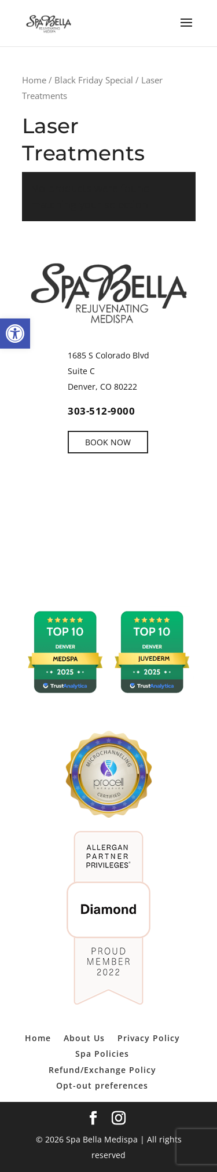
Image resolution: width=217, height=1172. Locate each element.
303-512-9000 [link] (101, 410)
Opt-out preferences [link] (102, 1085)
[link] (15, 333)
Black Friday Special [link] (93, 80)
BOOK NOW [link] (108, 442)
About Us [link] (84, 1037)
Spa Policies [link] (102, 1053)
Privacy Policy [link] (148, 1037)
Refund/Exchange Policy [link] (102, 1069)
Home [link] (34, 80)
